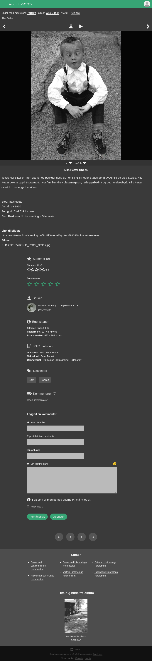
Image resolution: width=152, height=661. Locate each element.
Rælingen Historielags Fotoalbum (106, 574)
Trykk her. (97, 654)
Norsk (75, 649)
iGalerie (79, 658)
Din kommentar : (39, 463)
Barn (31, 379)
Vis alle (75, 12)
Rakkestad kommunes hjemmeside (42, 577)
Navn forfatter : (38, 422)
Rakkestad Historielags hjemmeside (75, 564)
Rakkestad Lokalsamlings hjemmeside (38, 566)
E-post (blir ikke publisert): (40, 436)
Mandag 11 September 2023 (63, 305)
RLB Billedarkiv (20, 4)
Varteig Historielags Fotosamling (73, 574)
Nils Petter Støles (76, 169)
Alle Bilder (52, 12)
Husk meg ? (37, 506)
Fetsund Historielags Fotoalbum (105, 564)
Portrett (31, 12)
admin (88, 658)
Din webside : (34, 450)
